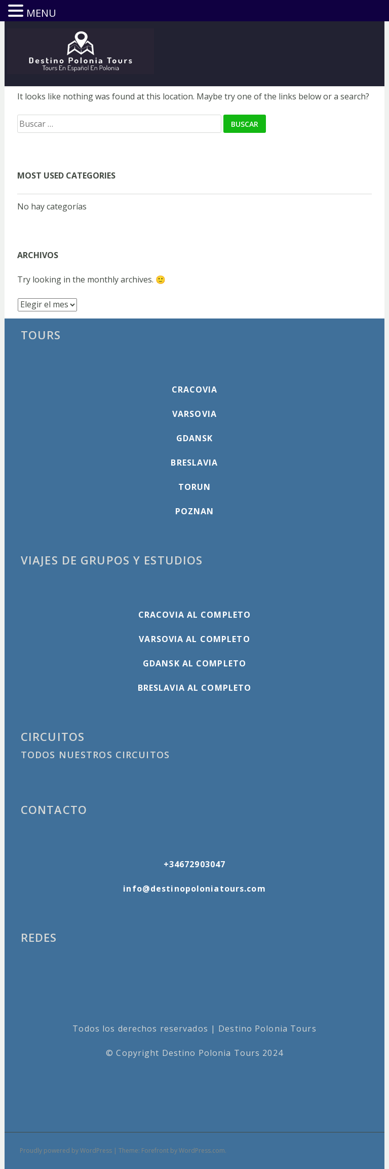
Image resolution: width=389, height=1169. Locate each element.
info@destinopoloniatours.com (194, 888)
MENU (41, 13)
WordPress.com (202, 1150)
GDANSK (194, 438)
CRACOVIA (195, 389)
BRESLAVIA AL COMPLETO (195, 687)
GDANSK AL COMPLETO (194, 663)
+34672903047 (194, 864)
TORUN (194, 486)
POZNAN (194, 511)
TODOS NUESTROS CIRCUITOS (95, 755)
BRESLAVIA (194, 462)
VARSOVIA (194, 413)
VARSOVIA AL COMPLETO (194, 639)
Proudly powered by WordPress (66, 1150)
